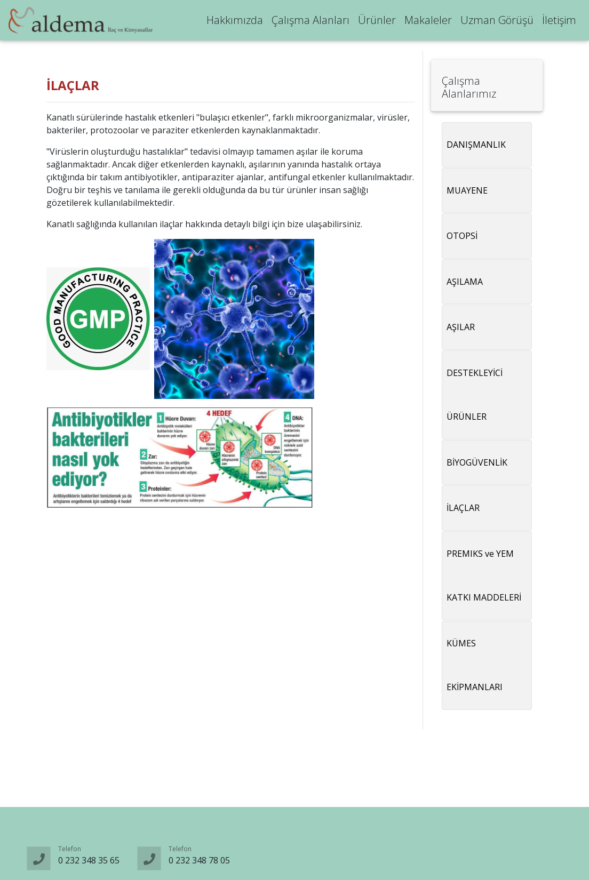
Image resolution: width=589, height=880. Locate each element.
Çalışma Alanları (310, 22)
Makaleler (428, 22)
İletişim (559, 22)
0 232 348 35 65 (89, 860)
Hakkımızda (234, 22)
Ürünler (377, 22)
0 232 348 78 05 (199, 860)
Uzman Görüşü (497, 22)
